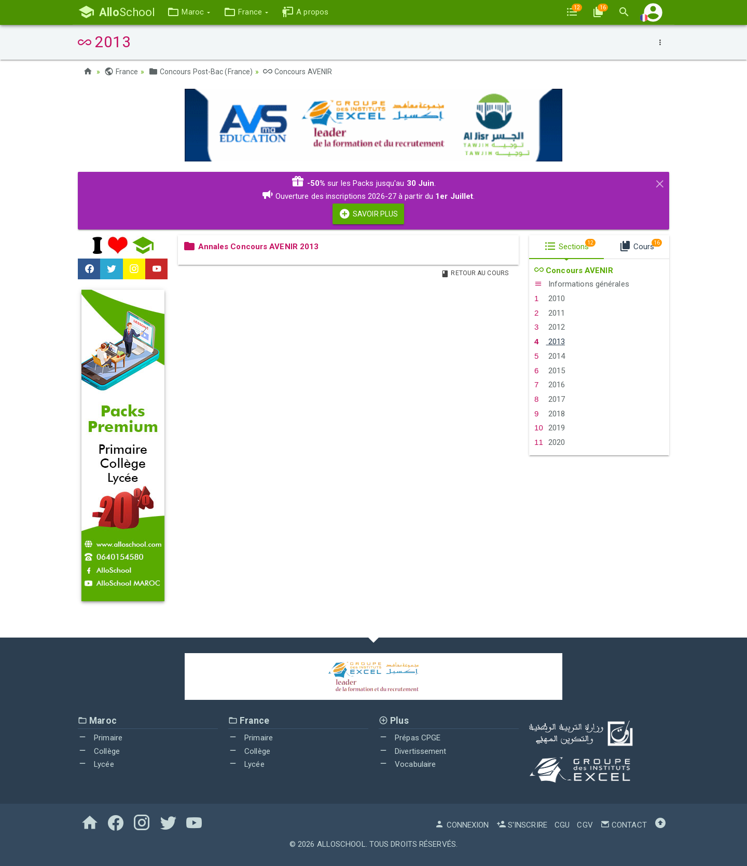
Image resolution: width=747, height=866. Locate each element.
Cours (640, 245)
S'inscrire (521, 825)
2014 (549, 356)
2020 (549, 442)
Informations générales (581, 284)
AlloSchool (341, 844)
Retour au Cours (474, 273)
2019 (549, 427)
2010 (549, 298)
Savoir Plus (368, 214)
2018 (549, 413)
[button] (188, 12)
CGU (562, 825)
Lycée (96, 764)
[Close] (660, 182)
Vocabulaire (407, 764)
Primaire (100, 737)
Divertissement (413, 751)
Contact (623, 825)
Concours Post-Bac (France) (200, 71)
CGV (584, 825)
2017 (549, 399)
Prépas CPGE (409, 737)
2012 (549, 327)
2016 (549, 384)
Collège (99, 751)
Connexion (462, 825)
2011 (549, 313)
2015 (549, 370)
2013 (549, 341)
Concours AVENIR (297, 71)
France (121, 71)
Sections (570, 245)
